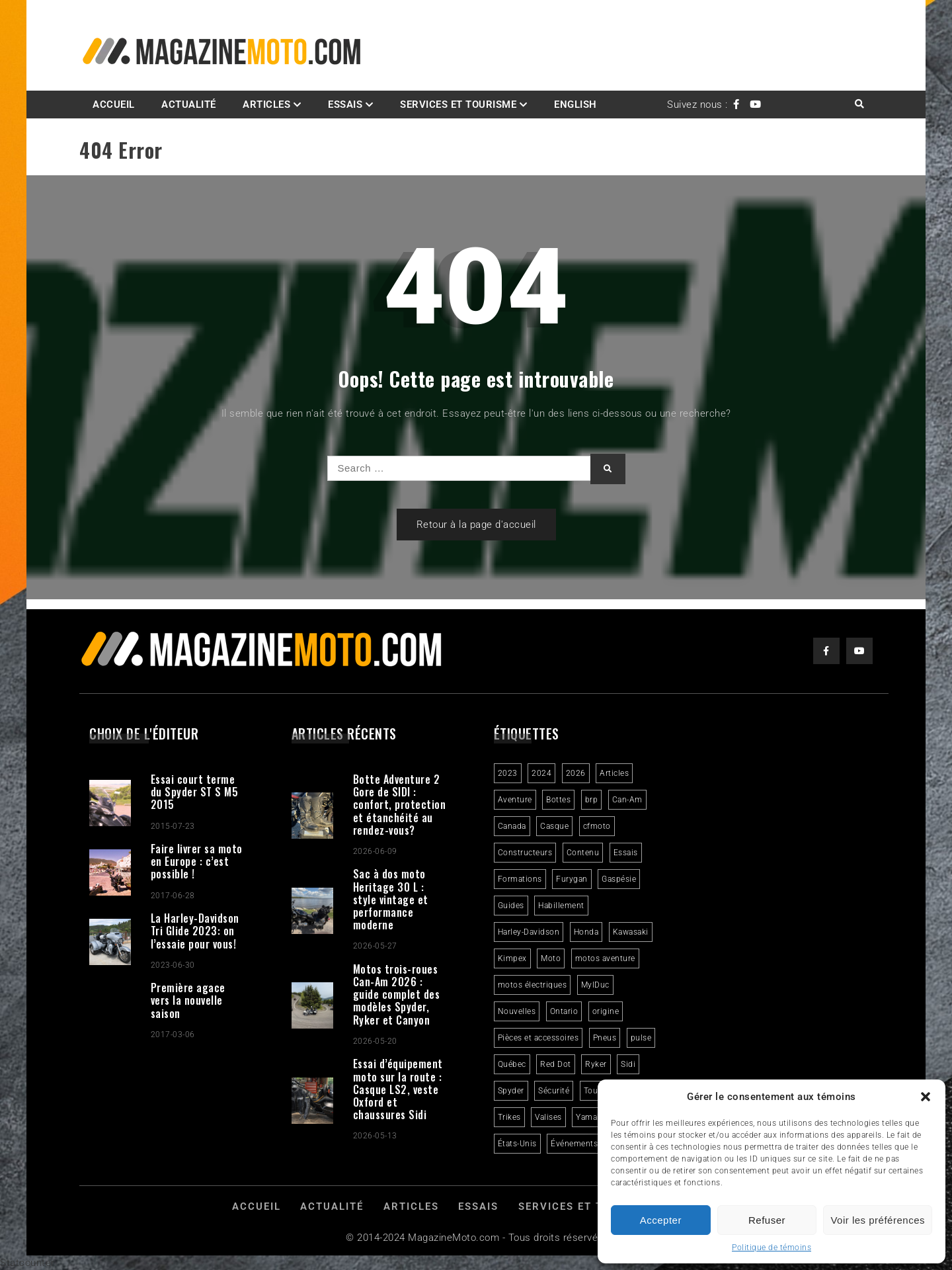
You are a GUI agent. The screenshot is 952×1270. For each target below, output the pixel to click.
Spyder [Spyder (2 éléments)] (511, 1090)
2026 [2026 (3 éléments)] (576, 773)
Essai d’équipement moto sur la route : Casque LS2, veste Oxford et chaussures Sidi (398, 1089)
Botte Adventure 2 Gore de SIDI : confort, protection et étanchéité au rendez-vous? (399, 804)
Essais (345, 104)
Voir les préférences (877, 1220)
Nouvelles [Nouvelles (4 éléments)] (517, 1011)
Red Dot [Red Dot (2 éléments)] (555, 1064)
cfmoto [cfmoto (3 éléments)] (597, 826)
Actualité (188, 104)
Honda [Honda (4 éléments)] (586, 932)
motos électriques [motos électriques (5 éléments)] (532, 985)
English (575, 104)
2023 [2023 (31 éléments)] (508, 773)
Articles (266, 104)
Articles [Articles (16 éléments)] (614, 773)
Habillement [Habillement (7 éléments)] (561, 905)
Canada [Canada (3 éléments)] (512, 826)
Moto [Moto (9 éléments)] (551, 958)
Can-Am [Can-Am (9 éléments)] (627, 799)
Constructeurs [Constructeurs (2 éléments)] (525, 852)
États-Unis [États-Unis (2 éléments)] (517, 1143)
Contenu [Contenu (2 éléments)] (583, 852)
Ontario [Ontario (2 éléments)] (564, 1011)
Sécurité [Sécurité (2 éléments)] (553, 1090)
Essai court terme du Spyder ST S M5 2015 (195, 791)
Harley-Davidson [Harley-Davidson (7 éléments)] (529, 932)
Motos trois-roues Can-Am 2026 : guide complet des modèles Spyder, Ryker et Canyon (396, 994)
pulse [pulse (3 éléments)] (641, 1037)
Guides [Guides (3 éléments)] (511, 905)
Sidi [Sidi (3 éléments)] (628, 1064)
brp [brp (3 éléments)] (591, 799)
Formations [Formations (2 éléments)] (520, 879)
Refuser (766, 1220)
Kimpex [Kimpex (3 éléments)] (512, 958)
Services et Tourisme (458, 104)
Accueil (114, 104)
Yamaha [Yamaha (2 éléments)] (591, 1117)
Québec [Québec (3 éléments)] (512, 1064)
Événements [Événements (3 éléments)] (574, 1143)
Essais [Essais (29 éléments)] (626, 852)
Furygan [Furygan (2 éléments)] (572, 879)
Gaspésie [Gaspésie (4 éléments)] (619, 879)
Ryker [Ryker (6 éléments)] (596, 1064)
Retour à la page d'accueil (476, 524)
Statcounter (27, 1263)
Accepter (661, 1220)
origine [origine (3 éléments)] (605, 1011)
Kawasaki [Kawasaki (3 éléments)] (631, 932)
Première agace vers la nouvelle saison (188, 1000)
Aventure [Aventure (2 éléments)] (515, 799)
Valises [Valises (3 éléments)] (548, 1117)
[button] (925, 1096)
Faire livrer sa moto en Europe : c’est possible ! (197, 861)
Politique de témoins (771, 1247)
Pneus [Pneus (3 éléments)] (605, 1037)
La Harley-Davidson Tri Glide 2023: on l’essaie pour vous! (195, 930)
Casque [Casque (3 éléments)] (554, 826)
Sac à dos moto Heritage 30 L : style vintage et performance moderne (390, 899)
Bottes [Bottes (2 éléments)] (558, 799)
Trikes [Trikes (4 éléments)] (509, 1117)
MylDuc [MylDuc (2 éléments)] (595, 985)
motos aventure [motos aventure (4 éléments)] (605, 958)
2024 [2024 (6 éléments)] (541, 773)
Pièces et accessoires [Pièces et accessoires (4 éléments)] (538, 1037)
